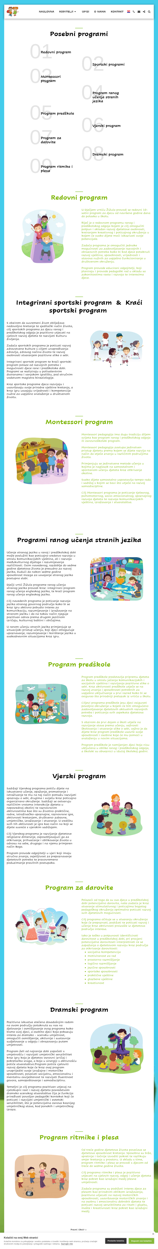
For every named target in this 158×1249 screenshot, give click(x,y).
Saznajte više (67, 1244)
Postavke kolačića (116, 1241)
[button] (68, 11)
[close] (153, 1233)
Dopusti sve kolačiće (141, 1241)
